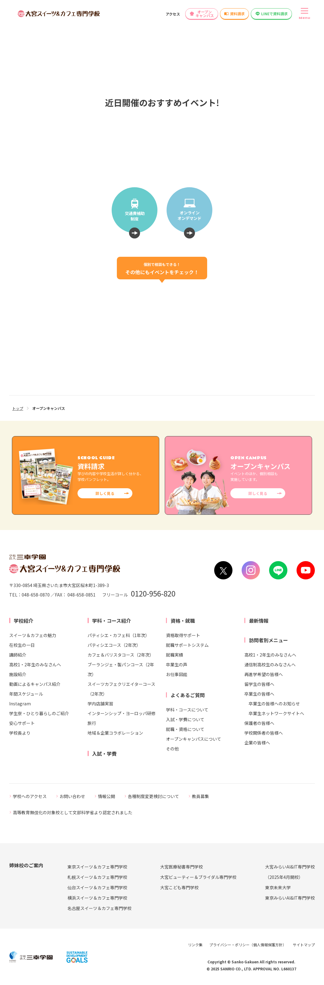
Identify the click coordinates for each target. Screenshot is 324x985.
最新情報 (258, 620)
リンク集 (195, 944)
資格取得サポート (183, 635)
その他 (172, 749)
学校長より (20, 733)
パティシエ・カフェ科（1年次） (118, 635)
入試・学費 (104, 753)
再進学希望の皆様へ (263, 674)
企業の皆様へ (257, 743)
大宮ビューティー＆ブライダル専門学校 (198, 877)
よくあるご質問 (188, 695)
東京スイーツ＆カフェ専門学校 (97, 867)
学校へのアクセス (30, 796)
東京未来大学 (278, 887)
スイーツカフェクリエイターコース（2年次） (121, 689)
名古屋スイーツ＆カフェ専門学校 (99, 908)
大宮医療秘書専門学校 (181, 867)
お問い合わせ (72, 796)
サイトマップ (304, 944)
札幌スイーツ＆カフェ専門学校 (97, 877)
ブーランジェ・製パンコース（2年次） (121, 669)
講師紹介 (17, 655)
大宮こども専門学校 (179, 887)
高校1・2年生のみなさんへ (35, 664)
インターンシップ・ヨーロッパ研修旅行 (122, 718)
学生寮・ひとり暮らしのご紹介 (39, 713)
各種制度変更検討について (153, 796)
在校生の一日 (22, 645)
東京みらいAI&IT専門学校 (290, 898)
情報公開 (106, 796)
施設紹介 (17, 674)
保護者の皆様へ (259, 723)
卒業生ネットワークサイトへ (276, 713)
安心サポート (22, 723)
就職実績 (174, 655)
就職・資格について (185, 729)
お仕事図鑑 (176, 674)
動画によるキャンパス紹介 (34, 684)
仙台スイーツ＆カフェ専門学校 (97, 887)
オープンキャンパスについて (193, 739)
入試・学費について (185, 719)
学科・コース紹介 (111, 620)
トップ (17, 408)
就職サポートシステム (187, 645)
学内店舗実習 (100, 703)
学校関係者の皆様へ (263, 733)
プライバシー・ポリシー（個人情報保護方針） (247, 944)
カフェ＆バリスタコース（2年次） (121, 655)
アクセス (173, 13)
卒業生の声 (176, 664)
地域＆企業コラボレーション (115, 733)
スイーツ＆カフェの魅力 (32, 635)
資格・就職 (183, 620)
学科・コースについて (187, 710)
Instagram (20, 703)
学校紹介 (23, 620)
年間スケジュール (26, 694)
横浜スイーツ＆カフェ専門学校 (97, 898)
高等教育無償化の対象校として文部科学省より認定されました (72, 812)
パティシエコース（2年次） (114, 645)
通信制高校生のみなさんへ (270, 664)
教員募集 (200, 796)
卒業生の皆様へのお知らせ (274, 703)
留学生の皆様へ (259, 684)
